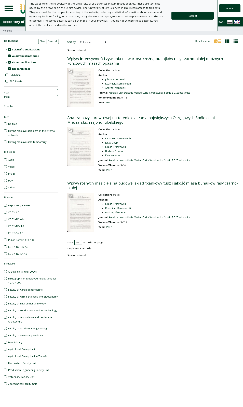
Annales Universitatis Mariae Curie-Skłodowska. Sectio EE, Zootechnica (149, 92)
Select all (52, 41)
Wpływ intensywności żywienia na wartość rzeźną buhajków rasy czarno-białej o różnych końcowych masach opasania (145, 61)
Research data (21, 68)
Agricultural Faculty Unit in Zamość (27, 356)
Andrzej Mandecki (115, 87)
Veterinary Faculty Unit (21, 376)
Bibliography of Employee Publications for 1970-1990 (32, 280)
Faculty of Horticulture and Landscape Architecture (30, 319)
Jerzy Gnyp (111, 142)
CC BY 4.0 (13, 212)
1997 (109, 102)
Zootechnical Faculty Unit (22, 383)
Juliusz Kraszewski (115, 79)
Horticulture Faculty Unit (22, 363)
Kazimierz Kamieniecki (118, 83)
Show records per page (85, 242)
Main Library (15, 342)
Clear (42, 41)
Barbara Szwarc (114, 151)
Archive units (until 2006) (22, 271)
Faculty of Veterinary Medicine (25, 335)
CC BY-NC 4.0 (16, 219)
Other (11, 187)
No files (12, 123)
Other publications (24, 62)
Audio (11, 159)
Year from (7, 94)
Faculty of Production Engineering (27, 328)
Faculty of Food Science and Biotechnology (32, 310)
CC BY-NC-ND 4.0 (18, 246)
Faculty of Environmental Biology (27, 303)
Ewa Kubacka (112, 155)
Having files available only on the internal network (31, 133)
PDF (10, 180)
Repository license (19, 205)
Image (12, 173)
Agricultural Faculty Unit (21, 349)
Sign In (230, 8)
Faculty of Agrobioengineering (25, 289)
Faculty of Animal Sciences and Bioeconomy (33, 296)
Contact (219, 21)
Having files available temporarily (27, 142)
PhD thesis (15, 81)
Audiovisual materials (25, 56)
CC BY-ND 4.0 (16, 226)
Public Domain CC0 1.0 (21, 240)
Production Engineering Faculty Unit (28, 370)
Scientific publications (26, 49)
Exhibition (15, 75)
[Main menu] (9, 8)
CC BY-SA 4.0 (15, 233)
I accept (192, 15)
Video (11, 166)
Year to (8, 106)
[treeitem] (31, 49)
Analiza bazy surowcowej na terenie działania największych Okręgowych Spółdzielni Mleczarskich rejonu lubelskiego (141, 120)
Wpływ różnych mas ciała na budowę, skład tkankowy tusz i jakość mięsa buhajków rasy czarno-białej (152, 185)
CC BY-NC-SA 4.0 (18, 253)
